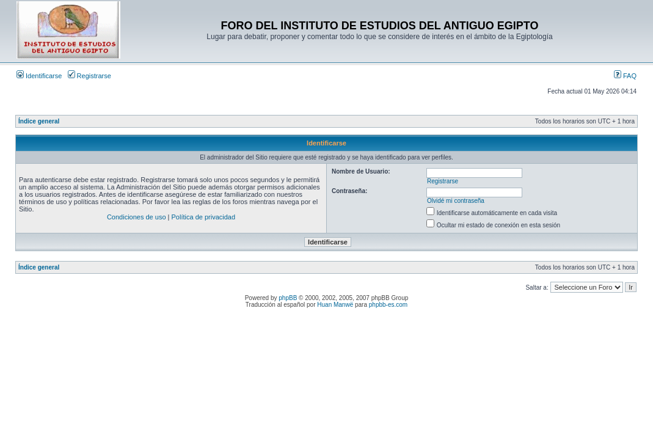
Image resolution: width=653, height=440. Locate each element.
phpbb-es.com (388, 304)
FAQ (625, 75)
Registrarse (89, 75)
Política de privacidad (204, 217)
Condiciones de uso (136, 217)
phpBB (288, 298)
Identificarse (39, 75)
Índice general (38, 121)
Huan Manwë (335, 304)
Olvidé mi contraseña (455, 200)
